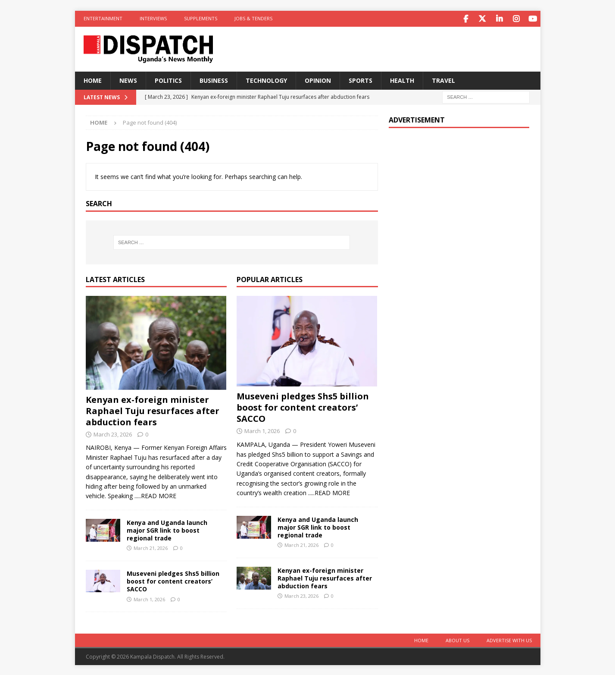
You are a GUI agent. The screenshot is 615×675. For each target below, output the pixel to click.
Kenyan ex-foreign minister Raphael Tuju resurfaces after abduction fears (152, 410)
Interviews (153, 18)
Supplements (200, 18)
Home (93, 79)
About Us (457, 639)
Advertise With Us (509, 639)
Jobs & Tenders (253, 18)
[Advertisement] (459, 190)
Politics (168, 79)
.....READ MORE (155, 495)
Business (214, 79)
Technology (266, 79)
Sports (360, 79)
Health (402, 79)
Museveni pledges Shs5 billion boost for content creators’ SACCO (173, 580)
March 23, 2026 (113, 433)
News (128, 79)
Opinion (318, 79)
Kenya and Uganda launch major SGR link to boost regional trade (167, 529)
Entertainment (103, 18)
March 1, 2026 (149, 598)
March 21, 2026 (151, 547)
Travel (443, 79)
